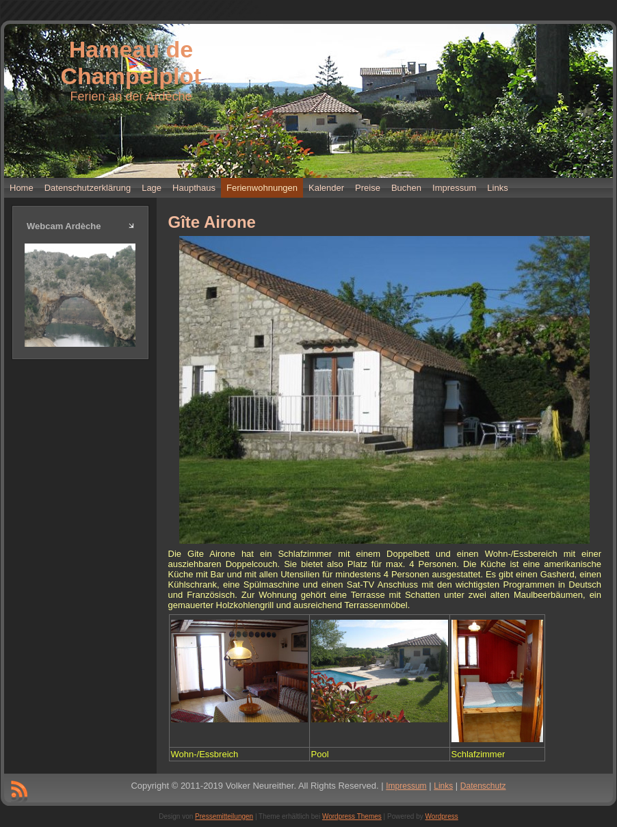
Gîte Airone (212, 222)
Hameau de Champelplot (131, 62)
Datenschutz (483, 786)
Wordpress (441, 816)
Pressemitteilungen (224, 816)
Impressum (406, 786)
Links (443, 786)
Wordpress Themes (352, 816)
